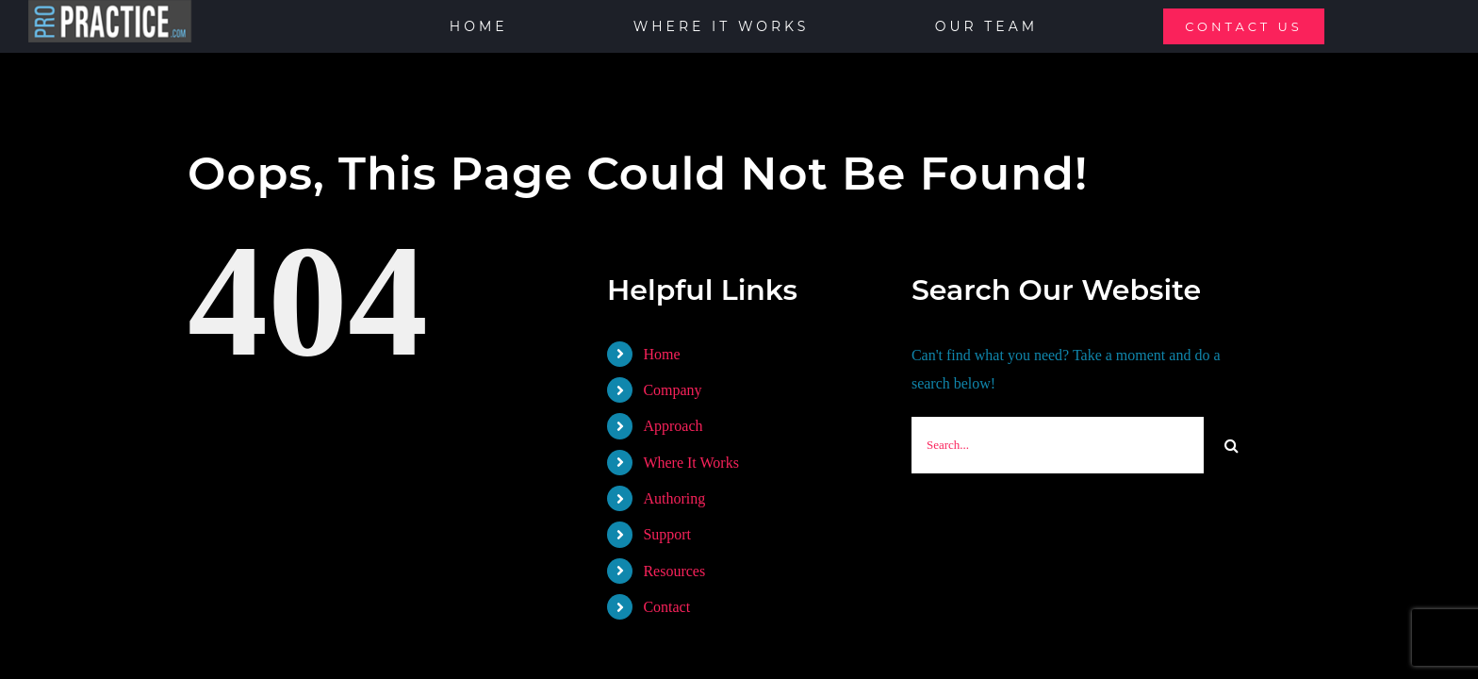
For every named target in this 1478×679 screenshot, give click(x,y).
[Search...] (1057, 445)
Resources (674, 571)
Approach (672, 426)
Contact (666, 607)
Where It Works (691, 463)
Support (667, 534)
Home (661, 354)
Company (672, 390)
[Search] (1232, 445)
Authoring (674, 498)
